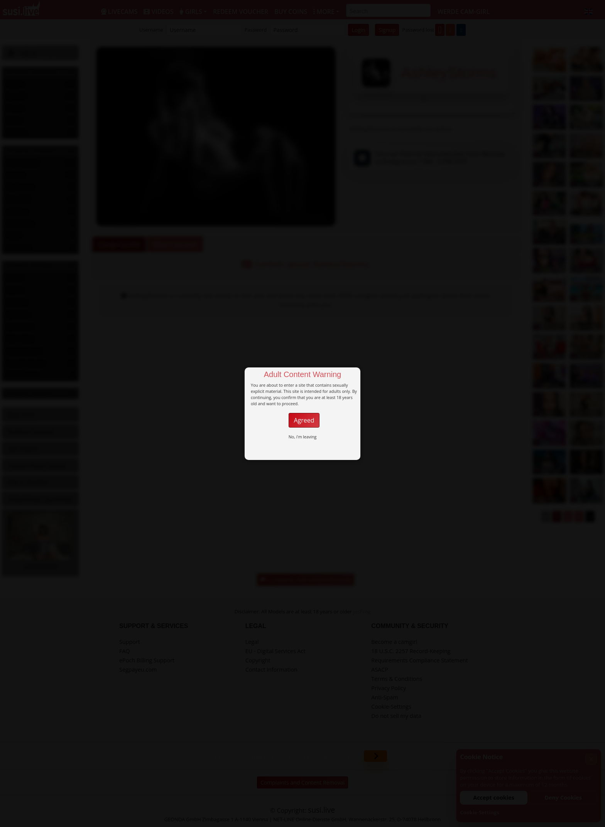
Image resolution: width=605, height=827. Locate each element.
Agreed (304, 420)
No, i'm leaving (303, 437)
